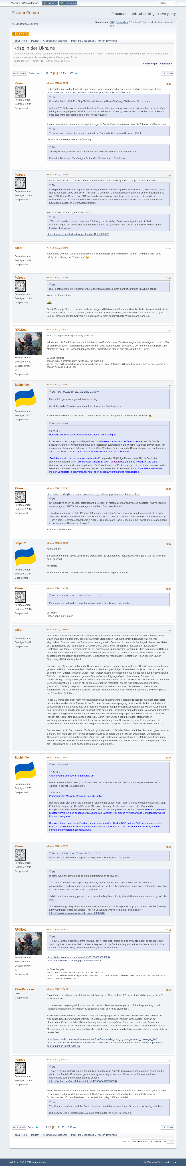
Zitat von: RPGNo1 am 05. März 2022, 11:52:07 (75, 392)
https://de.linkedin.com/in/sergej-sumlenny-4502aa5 (74, 960)
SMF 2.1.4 (13, 1162)
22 (60, 73)
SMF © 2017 (25, 1162)
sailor (19, 247)
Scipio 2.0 (21, 543)
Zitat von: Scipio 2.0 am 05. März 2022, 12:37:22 (76, 595)
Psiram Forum (25, 12)
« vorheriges (150, 63)
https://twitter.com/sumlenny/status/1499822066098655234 (78, 957)
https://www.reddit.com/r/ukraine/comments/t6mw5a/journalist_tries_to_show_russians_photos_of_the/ (102, 1039)
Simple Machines (39, 1162)
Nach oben (19, 1127)
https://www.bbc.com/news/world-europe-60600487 (77, 913)
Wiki (112, 22)
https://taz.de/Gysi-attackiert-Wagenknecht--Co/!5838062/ (78, 234)
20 (50, 73)
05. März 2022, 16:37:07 (57, 1060)
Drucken (168, 73)
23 (64, 73)
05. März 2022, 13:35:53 (57, 846)
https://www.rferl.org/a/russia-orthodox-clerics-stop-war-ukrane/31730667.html (88, 92)
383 (71, 73)
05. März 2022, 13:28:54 (57, 757)
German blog (122, 22)
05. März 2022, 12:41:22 (57, 588)
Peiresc (20, 83)
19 (47, 73)
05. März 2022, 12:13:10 (57, 385)
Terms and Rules (155, 1162)
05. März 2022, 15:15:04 (57, 929)
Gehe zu (126, 1141)
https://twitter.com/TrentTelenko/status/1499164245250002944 (83, 1081)
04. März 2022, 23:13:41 (57, 175)
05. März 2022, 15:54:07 (57, 989)
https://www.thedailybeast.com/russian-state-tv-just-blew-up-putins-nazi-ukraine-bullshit (93, 494)
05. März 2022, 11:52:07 (57, 330)
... (44, 73)
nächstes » (166, 63)
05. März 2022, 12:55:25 (57, 630)
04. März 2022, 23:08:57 (57, 83)
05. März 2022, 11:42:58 (57, 277)
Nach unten (19, 73)
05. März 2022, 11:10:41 (57, 248)
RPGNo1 (21, 329)
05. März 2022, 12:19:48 (57, 488)
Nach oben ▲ (171, 1162)
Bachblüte (22, 384)
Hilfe (145, 1162)
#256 (54, 612)
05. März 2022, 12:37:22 (57, 543)
